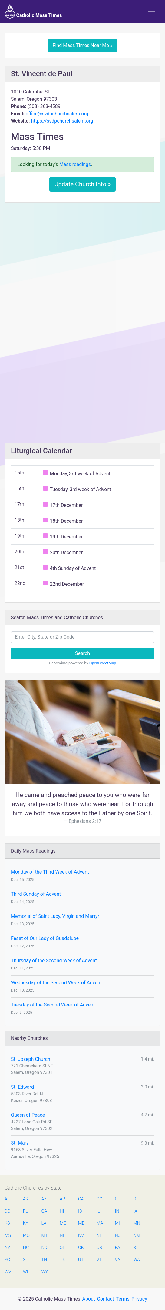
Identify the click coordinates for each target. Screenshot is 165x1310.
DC (7, 1211)
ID (80, 1211)
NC (26, 1247)
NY (7, 1247)
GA (44, 1211)
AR (62, 1199)
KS (7, 1223)
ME (63, 1223)
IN (117, 1211)
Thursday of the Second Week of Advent (54, 960)
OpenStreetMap (102, 663)
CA (81, 1199)
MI (117, 1223)
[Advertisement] (82, 252)
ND (44, 1247)
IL (98, 1211)
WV (8, 1271)
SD (25, 1259)
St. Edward (22, 1087)
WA (136, 1259)
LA (44, 1223)
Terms (123, 1299)
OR (99, 1247)
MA (100, 1223)
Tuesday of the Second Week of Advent (53, 1005)
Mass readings (75, 164)
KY (25, 1223)
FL (25, 1211)
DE (136, 1199)
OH (63, 1247)
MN (136, 1223)
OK (81, 1247)
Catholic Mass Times (33, 11)
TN (44, 1259)
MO (26, 1235)
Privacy (139, 1299)
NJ (117, 1235)
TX (62, 1259)
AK (25, 1199)
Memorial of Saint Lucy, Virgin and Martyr (55, 916)
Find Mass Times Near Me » (83, 45)
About (88, 1299)
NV (81, 1235)
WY (44, 1271)
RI (135, 1247)
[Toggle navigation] (151, 11)
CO (99, 1199)
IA (135, 1211)
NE (62, 1235)
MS (8, 1235)
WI (25, 1271)
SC (7, 1259)
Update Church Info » (82, 184)
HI (62, 1211)
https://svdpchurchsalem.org (62, 121)
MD (81, 1223)
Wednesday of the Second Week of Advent (56, 983)
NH (100, 1235)
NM (136, 1235)
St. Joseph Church (30, 1059)
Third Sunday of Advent (36, 894)
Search (82, 653)
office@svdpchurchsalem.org (56, 114)
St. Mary (20, 1143)
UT (81, 1259)
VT (99, 1259)
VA (117, 1259)
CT (117, 1199)
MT (44, 1235)
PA (117, 1247)
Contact (105, 1299)
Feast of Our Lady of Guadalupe (45, 938)
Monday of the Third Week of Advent (50, 872)
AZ (44, 1199)
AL (7, 1199)
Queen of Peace (28, 1115)
